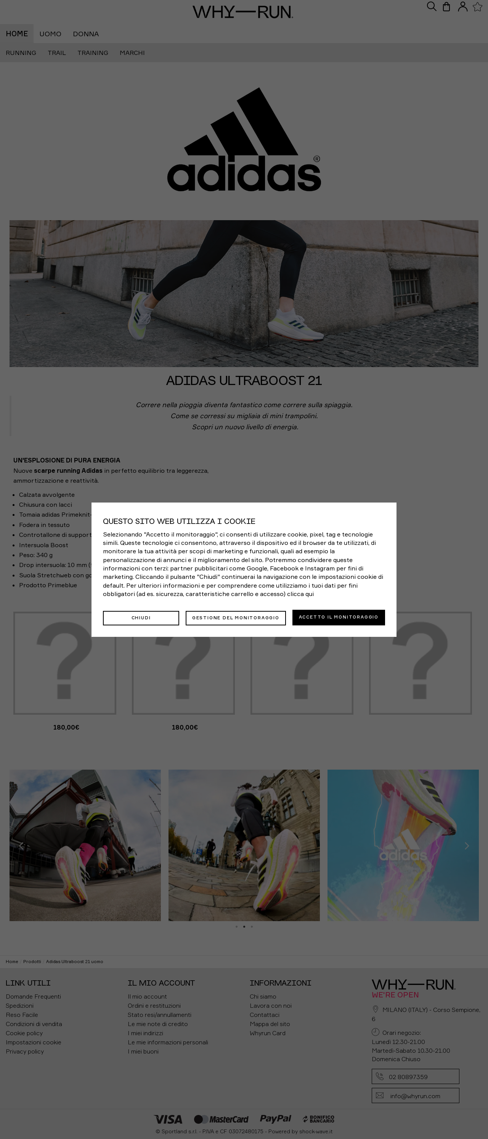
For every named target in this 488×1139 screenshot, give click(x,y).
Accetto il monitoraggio (339, 617)
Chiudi (141, 617)
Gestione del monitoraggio (235, 617)
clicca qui (300, 594)
